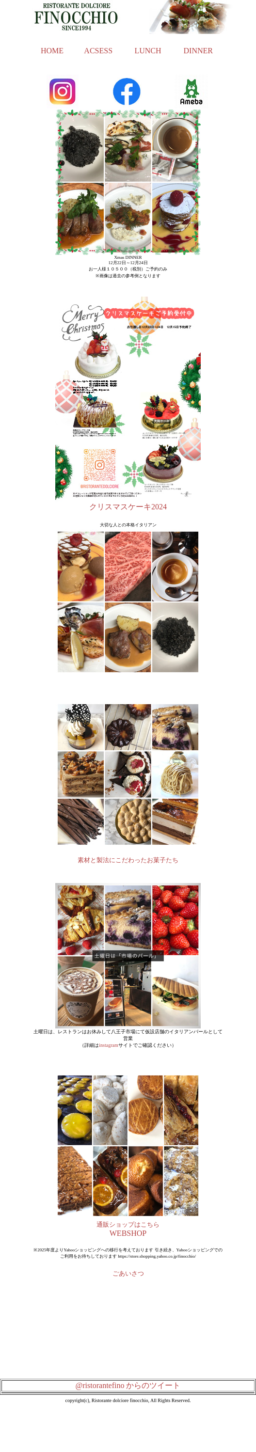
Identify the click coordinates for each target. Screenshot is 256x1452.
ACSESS (98, 51)
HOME (52, 51)
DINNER (198, 51)
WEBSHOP (128, 1233)
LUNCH (147, 51)
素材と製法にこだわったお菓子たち (128, 860)
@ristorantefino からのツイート (128, 1385)
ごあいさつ (128, 1273)
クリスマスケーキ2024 (128, 507)
